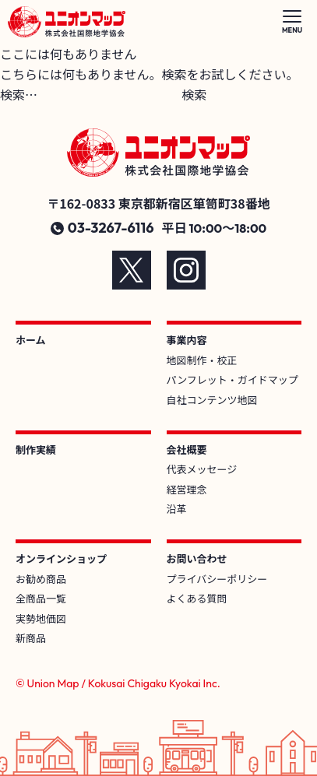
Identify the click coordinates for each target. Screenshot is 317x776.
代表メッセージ (202, 469)
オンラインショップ (61, 558)
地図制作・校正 (202, 360)
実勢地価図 (41, 618)
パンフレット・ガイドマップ (232, 379)
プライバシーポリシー (217, 578)
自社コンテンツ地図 (212, 399)
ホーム (31, 339)
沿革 (177, 508)
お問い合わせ (197, 558)
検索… (18, 94)
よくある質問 (197, 598)
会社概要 (187, 449)
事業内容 (187, 339)
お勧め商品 (41, 578)
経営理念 (187, 489)
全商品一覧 (41, 598)
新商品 (31, 637)
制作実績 (36, 449)
